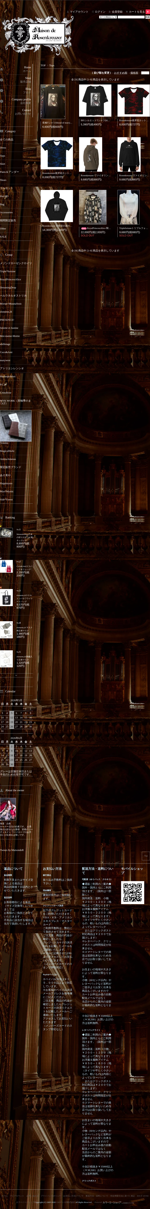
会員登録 (117, 11)
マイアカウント (79, 11)
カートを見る (139, 11)
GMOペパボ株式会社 (65, 1202)
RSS (139, 1196)
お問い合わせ (32, 1196)
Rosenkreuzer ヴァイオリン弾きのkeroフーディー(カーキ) (110, 175)
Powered (114, 1202)
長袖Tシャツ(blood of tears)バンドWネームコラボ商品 (70, 122)
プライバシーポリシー (51, 1196)
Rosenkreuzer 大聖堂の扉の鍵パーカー (62, 226)
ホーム (5, 1196)
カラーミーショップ (25, 1202)
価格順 (134, 72)
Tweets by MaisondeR (12, 850)
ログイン (100, 11)
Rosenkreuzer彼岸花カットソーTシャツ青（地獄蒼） (69, 173)
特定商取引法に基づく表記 (122, 1196)
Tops (51, 65)
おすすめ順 (120, 72)
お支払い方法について (73, 1196)
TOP (43, 65)
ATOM (145, 1196)
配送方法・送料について (97, 1196)
